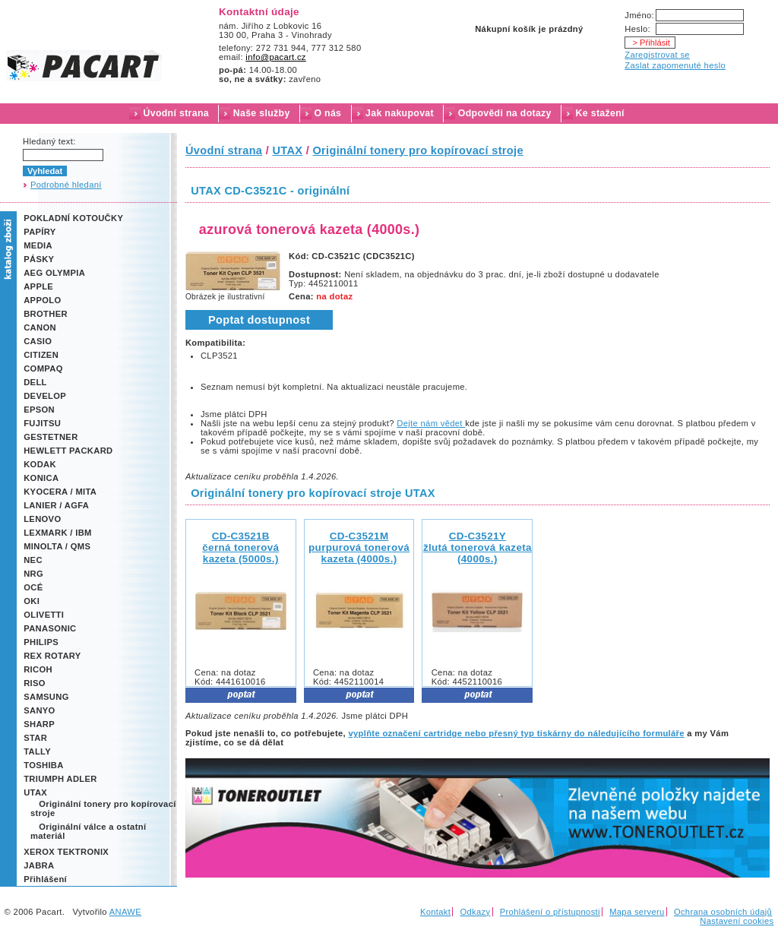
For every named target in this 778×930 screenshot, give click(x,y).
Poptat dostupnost (259, 320)
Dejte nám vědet (431, 423)
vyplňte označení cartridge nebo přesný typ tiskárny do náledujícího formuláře (516, 733)
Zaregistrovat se (657, 54)
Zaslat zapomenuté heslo (675, 65)
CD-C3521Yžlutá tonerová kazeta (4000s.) (477, 547)
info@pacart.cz (275, 57)
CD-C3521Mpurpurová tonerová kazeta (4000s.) (359, 547)
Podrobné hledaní (66, 184)
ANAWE (125, 911)
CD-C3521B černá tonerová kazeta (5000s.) (240, 547)
